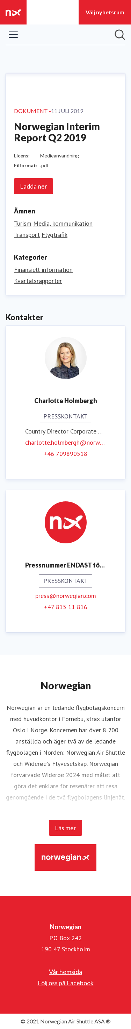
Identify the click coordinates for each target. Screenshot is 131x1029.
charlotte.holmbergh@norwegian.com (65, 442)
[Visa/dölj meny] (13, 35)
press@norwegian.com (65, 596)
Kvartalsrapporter (38, 281)
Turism (22, 223)
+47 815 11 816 (65, 607)
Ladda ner (33, 186)
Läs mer (65, 828)
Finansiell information (43, 270)
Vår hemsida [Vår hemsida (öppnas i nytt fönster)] (65, 971)
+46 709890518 (65, 454)
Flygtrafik (54, 235)
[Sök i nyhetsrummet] (119, 34)
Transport (27, 235)
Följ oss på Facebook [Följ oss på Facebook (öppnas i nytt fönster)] (66, 983)
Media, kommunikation (63, 223)
